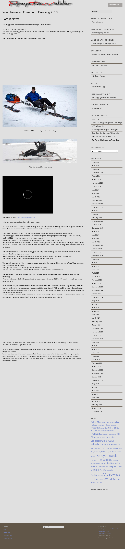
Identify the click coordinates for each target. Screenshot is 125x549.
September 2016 (97, 228)
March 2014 (96, 318)
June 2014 (95, 308)
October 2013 (96, 335)
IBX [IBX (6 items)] (113, 430)
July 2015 (95, 263)
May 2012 (95, 394)
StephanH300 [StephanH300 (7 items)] (103, 466)
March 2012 (96, 401)
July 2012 (95, 387)
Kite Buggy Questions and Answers (104, 98)
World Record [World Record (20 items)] (113, 479)
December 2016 (97, 221)
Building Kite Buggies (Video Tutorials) (105, 54)
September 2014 (97, 297)
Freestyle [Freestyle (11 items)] (95, 428)
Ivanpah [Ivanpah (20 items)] (95, 433)
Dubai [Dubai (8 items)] (108, 425)
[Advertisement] (106, 504)
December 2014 (97, 287)
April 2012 (95, 398)
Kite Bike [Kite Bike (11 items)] (111, 437)
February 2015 (97, 280)
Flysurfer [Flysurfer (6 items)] (113, 425)
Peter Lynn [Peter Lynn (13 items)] (106, 452)
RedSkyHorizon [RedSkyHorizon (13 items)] (113, 463)
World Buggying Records (100, 33)
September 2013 (97, 339)
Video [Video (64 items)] (108, 474)
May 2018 (95, 190)
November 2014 (97, 290)
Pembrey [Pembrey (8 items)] (97, 452)
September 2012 (97, 380)
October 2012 (96, 377)
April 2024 (95, 169)
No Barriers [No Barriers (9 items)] (111, 448)
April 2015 (95, 273)
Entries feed (7, 532)
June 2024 (95, 166)
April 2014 (95, 315)
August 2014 (96, 301)
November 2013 (97, 332)
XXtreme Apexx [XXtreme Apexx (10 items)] (97, 482)
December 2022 (97, 173)
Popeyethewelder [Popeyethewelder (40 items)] (108, 455)
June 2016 (95, 231)
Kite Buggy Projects (98, 76)
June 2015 (95, 266)
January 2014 (96, 325)
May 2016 (95, 235)
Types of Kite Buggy (98, 87)
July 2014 (95, 304)
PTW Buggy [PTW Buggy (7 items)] (115, 460)
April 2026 (95, 162)
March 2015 (96, 276)
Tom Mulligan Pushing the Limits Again (105, 130)
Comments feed (8, 535)
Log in (5, 529)
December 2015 (97, 245)
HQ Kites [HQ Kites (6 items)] (100, 430)
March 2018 (96, 197)
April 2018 (95, 193)
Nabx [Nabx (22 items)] (104, 448)
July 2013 (95, 346)
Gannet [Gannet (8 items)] (101, 428)
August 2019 (96, 176)
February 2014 (97, 321)
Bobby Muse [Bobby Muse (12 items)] (96, 422)
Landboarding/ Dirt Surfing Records (104, 43)
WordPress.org (8, 538)
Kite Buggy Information (99, 65)
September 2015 (97, 256)
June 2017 (95, 211)
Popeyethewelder (114, 4)
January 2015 (96, 283)
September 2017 (97, 207)
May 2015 (95, 270)
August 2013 (96, 342)
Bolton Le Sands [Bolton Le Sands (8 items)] (108, 422)
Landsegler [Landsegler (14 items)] (96, 441)
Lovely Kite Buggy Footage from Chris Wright (107, 123)
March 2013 (96, 360)
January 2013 (96, 366)
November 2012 (97, 373)
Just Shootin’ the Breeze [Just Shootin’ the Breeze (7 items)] (108, 434)
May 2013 (95, 353)
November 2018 (97, 183)
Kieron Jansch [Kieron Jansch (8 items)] (102, 437)
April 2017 (95, 214)
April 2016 (95, 238)
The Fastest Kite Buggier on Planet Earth (105, 140)
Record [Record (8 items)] (103, 463)
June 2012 (95, 391)
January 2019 (96, 180)
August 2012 (96, 384)
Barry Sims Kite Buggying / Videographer (105, 133)
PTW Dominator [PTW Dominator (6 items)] (96, 463)
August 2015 (96, 259)
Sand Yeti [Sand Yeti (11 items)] (95, 466)
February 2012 (97, 405)
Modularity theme (103, 529)
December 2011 (97, 411)
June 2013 (95, 349)
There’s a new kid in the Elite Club (103, 137)
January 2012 (96, 408)
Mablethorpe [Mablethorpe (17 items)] (106, 444)
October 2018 (96, 186)
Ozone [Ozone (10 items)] (119, 448)
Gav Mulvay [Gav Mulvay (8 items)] (109, 428)
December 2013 (97, 328)
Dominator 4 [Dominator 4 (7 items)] (102, 425)
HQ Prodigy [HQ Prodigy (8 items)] (107, 430)
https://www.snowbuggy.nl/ (26, 217)
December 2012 (97, 370)
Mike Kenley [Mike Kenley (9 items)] (95, 448)
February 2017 (97, 218)
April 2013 (95, 356)
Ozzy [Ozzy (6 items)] (92, 452)
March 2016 (96, 242)
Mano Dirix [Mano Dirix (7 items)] (116, 444)
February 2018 (97, 200)
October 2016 (96, 225)
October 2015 (96, 252)
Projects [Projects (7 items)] (93, 460)
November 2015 (97, 249)
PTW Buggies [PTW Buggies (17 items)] (104, 459)
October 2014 (96, 294)
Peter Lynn (95, 119)
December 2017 (97, 204)
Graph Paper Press (115, 529)
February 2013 (97, 363)
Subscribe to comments (104, 533)
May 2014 (95, 311)
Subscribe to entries (103, 531)
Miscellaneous (97, 108)
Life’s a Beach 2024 (98, 126)
